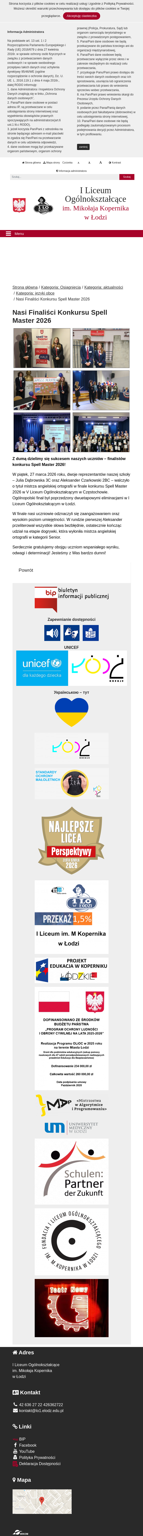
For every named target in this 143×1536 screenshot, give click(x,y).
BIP (19, 1439)
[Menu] (71, 233)
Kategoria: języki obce (35, 293)
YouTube (24, 1451)
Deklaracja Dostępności (37, 1464)
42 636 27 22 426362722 (38, 1405)
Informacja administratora (71, 171)
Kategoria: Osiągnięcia (61, 287)
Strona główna (31, 162)
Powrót (26, 570)
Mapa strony (51, 162)
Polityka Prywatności (34, 1457)
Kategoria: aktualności (103, 287)
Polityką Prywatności (118, 3)
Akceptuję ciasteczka (81, 16)
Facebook (25, 1445)
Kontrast (115, 162)
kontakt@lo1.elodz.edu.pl (38, 1411)
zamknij (83, 147)
